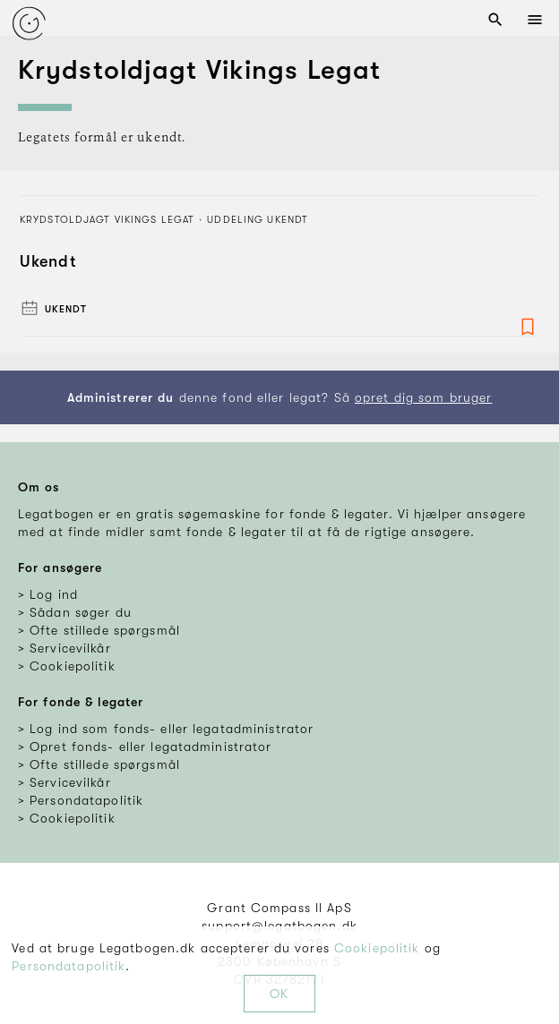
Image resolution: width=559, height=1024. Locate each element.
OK (279, 993)
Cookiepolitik (377, 948)
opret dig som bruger (423, 397)
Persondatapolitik (68, 966)
